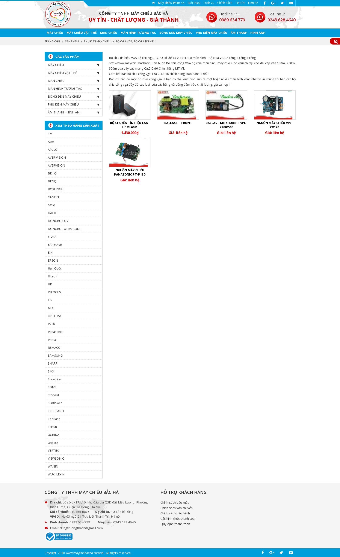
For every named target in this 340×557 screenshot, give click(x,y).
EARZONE (55, 244)
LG (50, 299)
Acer (51, 141)
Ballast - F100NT (178, 122)
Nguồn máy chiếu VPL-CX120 (275, 124)
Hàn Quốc (55, 268)
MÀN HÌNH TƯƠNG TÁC (138, 32)
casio (51, 204)
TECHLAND (56, 410)
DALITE (53, 212)
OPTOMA (54, 315)
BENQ (52, 181)
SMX (51, 371)
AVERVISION (56, 165)
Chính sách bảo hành (175, 512)
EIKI (50, 252)
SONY (52, 386)
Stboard (53, 394)
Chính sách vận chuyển (176, 507)
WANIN (53, 466)
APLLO (52, 149)
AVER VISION (57, 157)
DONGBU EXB (58, 220)
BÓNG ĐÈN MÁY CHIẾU (175, 32)
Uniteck (53, 442)
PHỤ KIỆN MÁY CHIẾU (211, 32)
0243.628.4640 (281, 20)
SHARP (52, 363)
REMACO (54, 347)
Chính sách (224, 3)
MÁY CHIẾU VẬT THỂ (81, 32)
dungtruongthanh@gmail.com (81, 527)
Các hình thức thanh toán (178, 518)
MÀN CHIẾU (108, 32)
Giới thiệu (194, 3)
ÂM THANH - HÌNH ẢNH (248, 32)
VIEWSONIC (56, 458)
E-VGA (52, 236)
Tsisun (52, 426)
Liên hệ (253, 3)
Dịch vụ (209, 3)
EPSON (53, 260)
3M (50, 133)
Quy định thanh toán (175, 523)
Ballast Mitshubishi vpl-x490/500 (226, 124)
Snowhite (54, 379)
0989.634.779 (232, 20)
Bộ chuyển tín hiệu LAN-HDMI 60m (130, 124)
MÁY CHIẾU (55, 32)
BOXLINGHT (56, 188)
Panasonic (55, 331)
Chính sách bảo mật (174, 502)
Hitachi (52, 276)
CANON (53, 196)
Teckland (54, 418)
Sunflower (55, 402)
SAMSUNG (55, 355)
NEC (51, 307)
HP (50, 283)
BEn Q (52, 173)
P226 (51, 323)
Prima (52, 339)
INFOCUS (54, 291)
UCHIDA (53, 434)
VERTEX (53, 450)
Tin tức (240, 3)
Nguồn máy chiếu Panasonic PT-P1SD (130, 171)
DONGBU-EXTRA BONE (64, 228)
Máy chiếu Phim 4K (171, 3)
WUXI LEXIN (56, 474)
